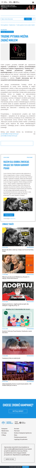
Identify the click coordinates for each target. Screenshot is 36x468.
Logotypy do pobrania (20, 439)
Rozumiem (25, 467)
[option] (18, 52)
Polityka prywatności (20, 437)
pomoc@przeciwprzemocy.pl (9, 136)
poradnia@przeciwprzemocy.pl (9, 134)
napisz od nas (10, 459)
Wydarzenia (9, 32)
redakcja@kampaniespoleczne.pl (17, 449)
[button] (33, 2)
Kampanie (4, 428)
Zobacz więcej (9, 215)
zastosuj (28, 19)
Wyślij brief (18, 411)
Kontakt (16, 428)
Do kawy (4, 433)
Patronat (17, 431)
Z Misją (4, 435)
